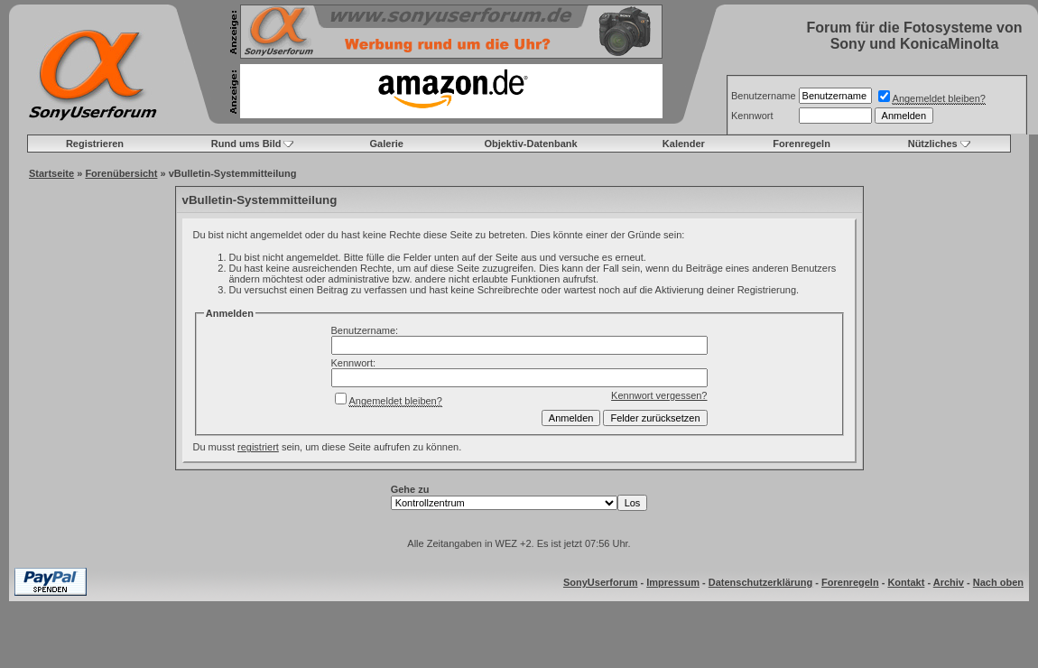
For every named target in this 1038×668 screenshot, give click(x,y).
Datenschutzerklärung (761, 582)
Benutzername (763, 95)
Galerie (386, 143)
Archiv (948, 582)
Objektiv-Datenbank (530, 143)
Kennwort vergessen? (659, 395)
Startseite (51, 173)
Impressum (673, 582)
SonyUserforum (600, 582)
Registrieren (95, 143)
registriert (258, 446)
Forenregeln (801, 143)
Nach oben (998, 582)
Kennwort (752, 115)
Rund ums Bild (246, 143)
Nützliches (933, 143)
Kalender (684, 143)
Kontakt (905, 582)
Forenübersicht (121, 173)
